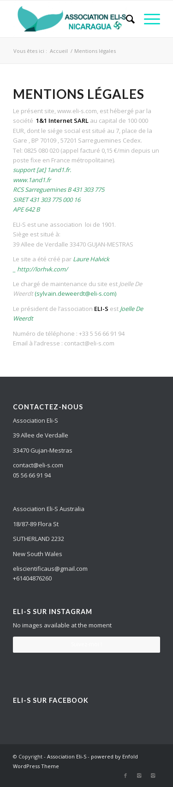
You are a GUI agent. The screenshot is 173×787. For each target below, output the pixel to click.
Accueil (59, 50)
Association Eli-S (66, 756)
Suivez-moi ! (86, 644)
